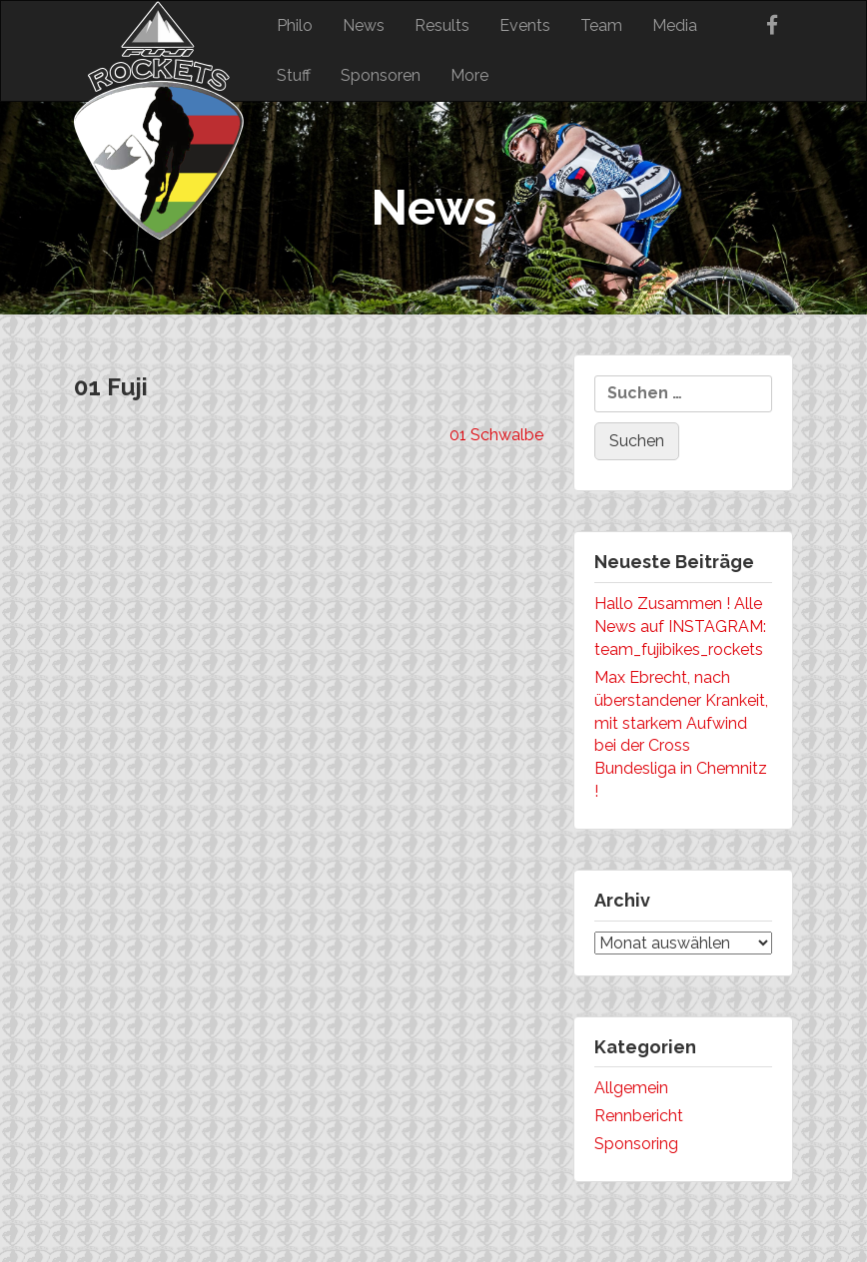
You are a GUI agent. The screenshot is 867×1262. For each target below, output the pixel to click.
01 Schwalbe (496, 434)
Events (524, 25)
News (364, 25)
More (469, 75)
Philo (295, 25)
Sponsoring (636, 1143)
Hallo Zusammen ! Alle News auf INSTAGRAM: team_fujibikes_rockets (680, 626)
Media (674, 25)
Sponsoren (381, 75)
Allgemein (631, 1087)
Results (442, 25)
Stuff (294, 75)
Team (601, 25)
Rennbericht (638, 1115)
